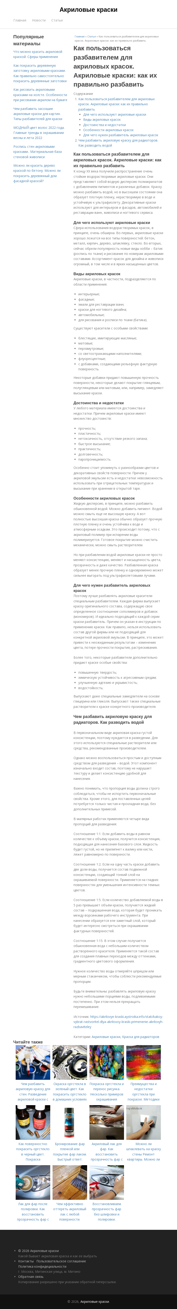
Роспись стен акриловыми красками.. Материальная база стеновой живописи (37, 151)
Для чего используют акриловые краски (114, 114)
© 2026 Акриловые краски (38, 1251)
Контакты (26, 1261)
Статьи (57, 20)
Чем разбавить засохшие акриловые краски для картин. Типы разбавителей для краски (37, 113)
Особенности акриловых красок (108, 130)
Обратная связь (31, 1276)
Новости (39, 20)
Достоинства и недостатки (104, 125)
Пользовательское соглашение (61, 1261)
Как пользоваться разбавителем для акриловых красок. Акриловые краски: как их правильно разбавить (116, 104)
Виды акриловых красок (102, 119)
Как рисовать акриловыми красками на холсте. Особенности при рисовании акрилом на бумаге (40, 94)
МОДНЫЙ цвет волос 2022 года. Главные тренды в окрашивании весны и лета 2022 (39, 132)
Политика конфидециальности (42, 1266)
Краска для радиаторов (140, 1037)
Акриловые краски (88, 9)
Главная (19, 20)
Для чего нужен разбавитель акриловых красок (120, 135)
